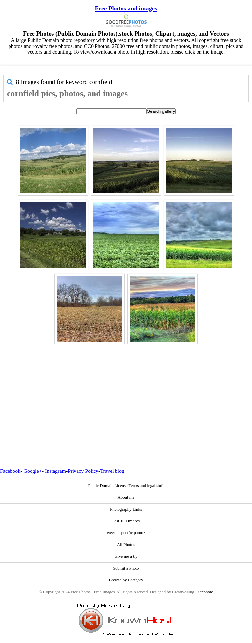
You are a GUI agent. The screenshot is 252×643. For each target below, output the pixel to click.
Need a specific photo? (126, 533)
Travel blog (112, 471)
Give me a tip (126, 556)
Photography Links (126, 509)
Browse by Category (126, 580)
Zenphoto (205, 592)
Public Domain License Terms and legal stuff (126, 485)
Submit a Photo (126, 568)
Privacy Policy (83, 471)
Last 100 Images (126, 521)
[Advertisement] (126, 392)
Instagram (55, 471)
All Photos (126, 544)
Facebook (10, 471)
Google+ (33, 471)
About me (126, 497)
